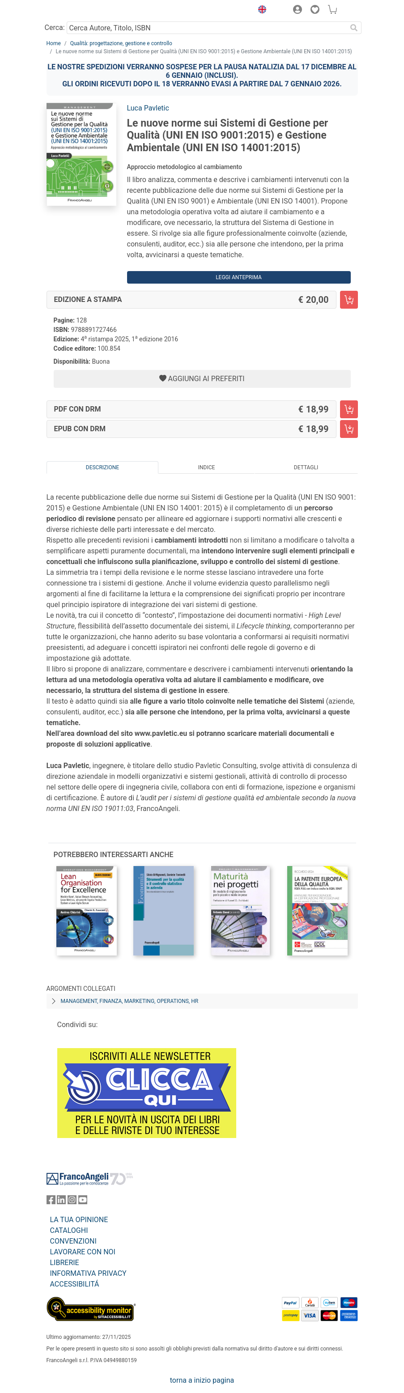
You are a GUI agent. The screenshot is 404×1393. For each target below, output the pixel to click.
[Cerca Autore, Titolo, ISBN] (207, 27)
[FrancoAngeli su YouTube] (82, 1202)
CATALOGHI (69, 1230)
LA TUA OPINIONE (79, 1219)
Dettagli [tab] (306, 467)
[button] (260, 11)
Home (54, 43)
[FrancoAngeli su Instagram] (72, 1202)
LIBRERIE (64, 1262)
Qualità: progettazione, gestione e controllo (121, 43)
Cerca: (55, 27)
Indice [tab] (206, 467)
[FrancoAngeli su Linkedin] (61, 1202)
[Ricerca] (354, 27)
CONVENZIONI (73, 1241)
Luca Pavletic (148, 108)
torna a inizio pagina (202, 1380)
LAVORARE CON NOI (82, 1252)
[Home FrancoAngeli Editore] (76, 10)
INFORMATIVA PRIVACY (88, 1273)
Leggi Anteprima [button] (239, 277)
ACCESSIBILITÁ (74, 1284)
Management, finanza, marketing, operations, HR (130, 1001)
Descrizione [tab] (102, 467)
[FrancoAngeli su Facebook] (51, 1202)
